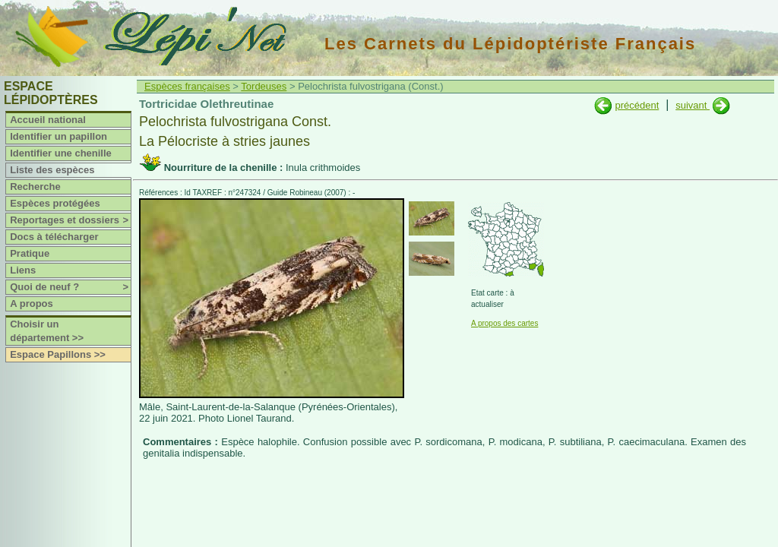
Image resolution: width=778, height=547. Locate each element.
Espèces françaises (187, 86)
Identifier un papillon (58, 136)
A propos (31, 303)
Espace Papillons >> (58, 354)
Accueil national (48, 119)
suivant (692, 105)
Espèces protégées (55, 203)
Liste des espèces (52, 169)
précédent (637, 105)
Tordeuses (263, 86)
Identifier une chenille (61, 153)
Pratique (29, 253)
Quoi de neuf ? (70, 287)
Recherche (35, 186)
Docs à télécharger (54, 236)
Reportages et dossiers (70, 220)
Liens (23, 270)
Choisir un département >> (47, 330)
